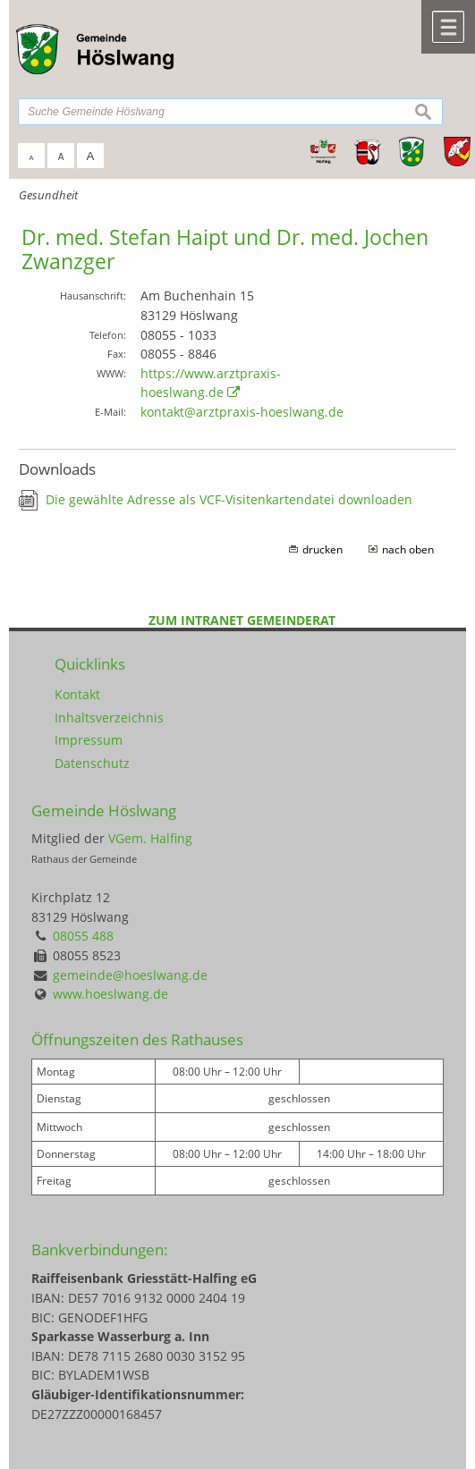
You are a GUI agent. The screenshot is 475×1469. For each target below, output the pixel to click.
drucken (322, 549)
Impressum (89, 739)
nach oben (408, 549)
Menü (448, 27)
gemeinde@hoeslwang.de (130, 975)
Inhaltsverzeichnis (109, 717)
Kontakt (77, 694)
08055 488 (83, 935)
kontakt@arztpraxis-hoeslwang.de (242, 411)
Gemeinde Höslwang (103, 810)
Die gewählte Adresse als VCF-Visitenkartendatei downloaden (229, 499)
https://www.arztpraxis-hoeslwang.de (210, 383)
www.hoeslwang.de (110, 993)
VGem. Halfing (150, 838)
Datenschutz (92, 763)
